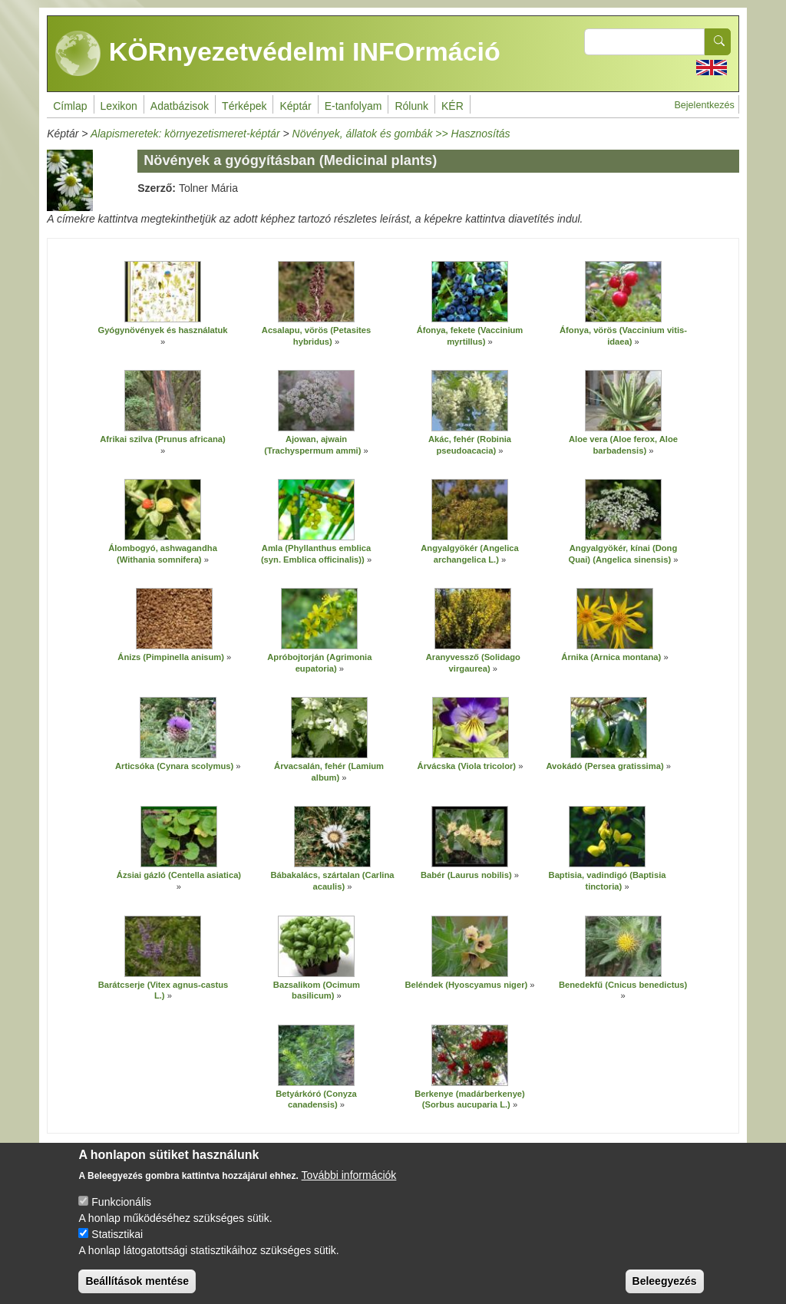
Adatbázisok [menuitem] (179, 106)
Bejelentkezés (704, 105)
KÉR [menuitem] (452, 106)
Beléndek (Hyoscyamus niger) (466, 984)
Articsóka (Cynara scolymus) (174, 766)
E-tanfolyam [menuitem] (353, 106)
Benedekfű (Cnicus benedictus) (623, 984)
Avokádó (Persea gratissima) (604, 766)
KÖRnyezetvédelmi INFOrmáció (277, 54)
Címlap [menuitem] (70, 106)
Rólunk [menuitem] (411, 106)
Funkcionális (121, 1212)
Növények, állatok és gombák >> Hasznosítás (401, 133)
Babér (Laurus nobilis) (466, 875)
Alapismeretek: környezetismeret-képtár (185, 133)
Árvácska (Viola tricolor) (467, 766)
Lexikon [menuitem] (119, 106)
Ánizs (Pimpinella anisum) (170, 657)
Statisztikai (117, 1244)
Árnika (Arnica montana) (611, 657)
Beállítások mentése (137, 1291)
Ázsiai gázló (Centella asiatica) (179, 875)
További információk (349, 1185)
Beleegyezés (664, 1291)
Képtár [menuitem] (295, 106)
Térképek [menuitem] (244, 106)
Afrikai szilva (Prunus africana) (163, 439)
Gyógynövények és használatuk (162, 330)
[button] (162, 291)
